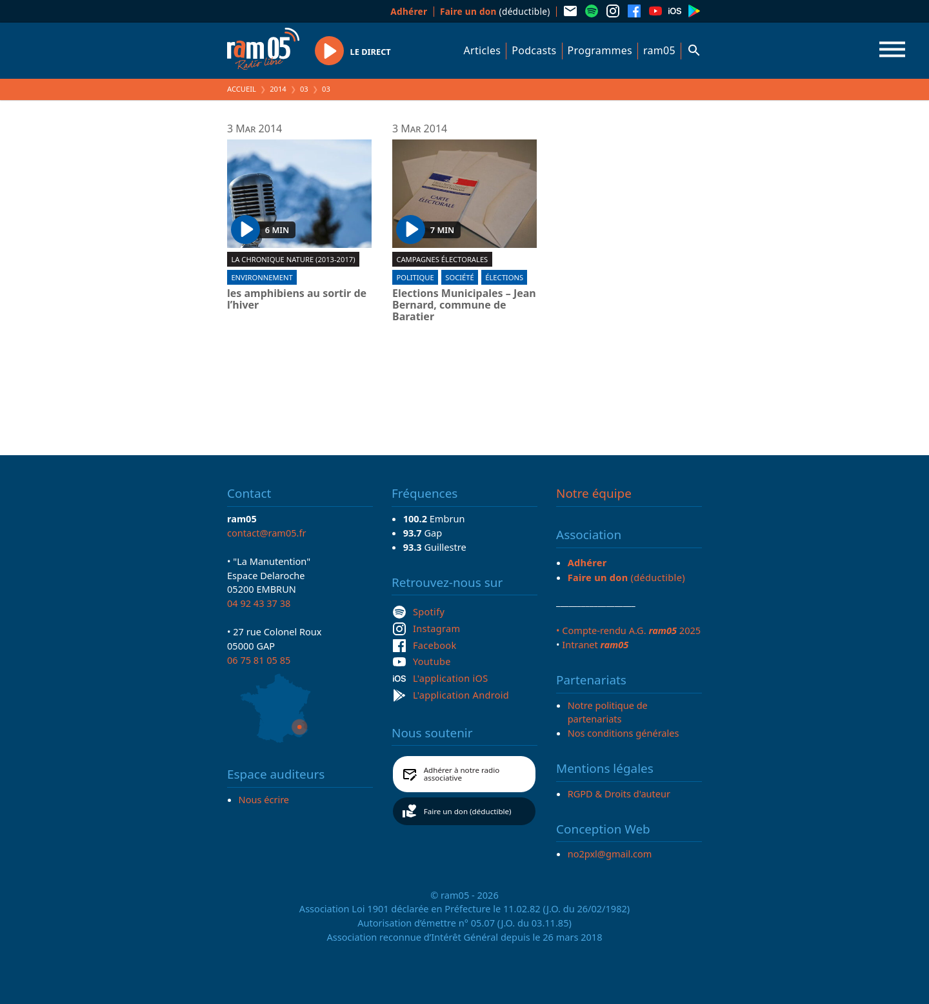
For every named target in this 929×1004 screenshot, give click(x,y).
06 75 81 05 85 (258, 659)
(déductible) (495, 11)
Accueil (241, 89)
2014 (278, 89)
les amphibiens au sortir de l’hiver (296, 299)
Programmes (600, 50)
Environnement (261, 277)
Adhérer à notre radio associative (462, 774)
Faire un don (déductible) (468, 811)
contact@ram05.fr (266, 532)
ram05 (659, 50)
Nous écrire (264, 799)
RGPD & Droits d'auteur (619, 793)
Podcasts (534, 50)
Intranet (595, 644)
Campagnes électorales (442, 259)
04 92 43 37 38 (258, 603)
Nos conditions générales (623, 732)
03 (304, 89)
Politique (415, 277)
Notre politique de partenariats (608, 712)
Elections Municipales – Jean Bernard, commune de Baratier (464, 305)
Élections (504, 277)
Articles (482, 50)
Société (459, 277)
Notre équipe (594, 493)
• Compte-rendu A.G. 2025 (628, 630)
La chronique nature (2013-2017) (293, 259)
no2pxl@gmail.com (610, 853)
